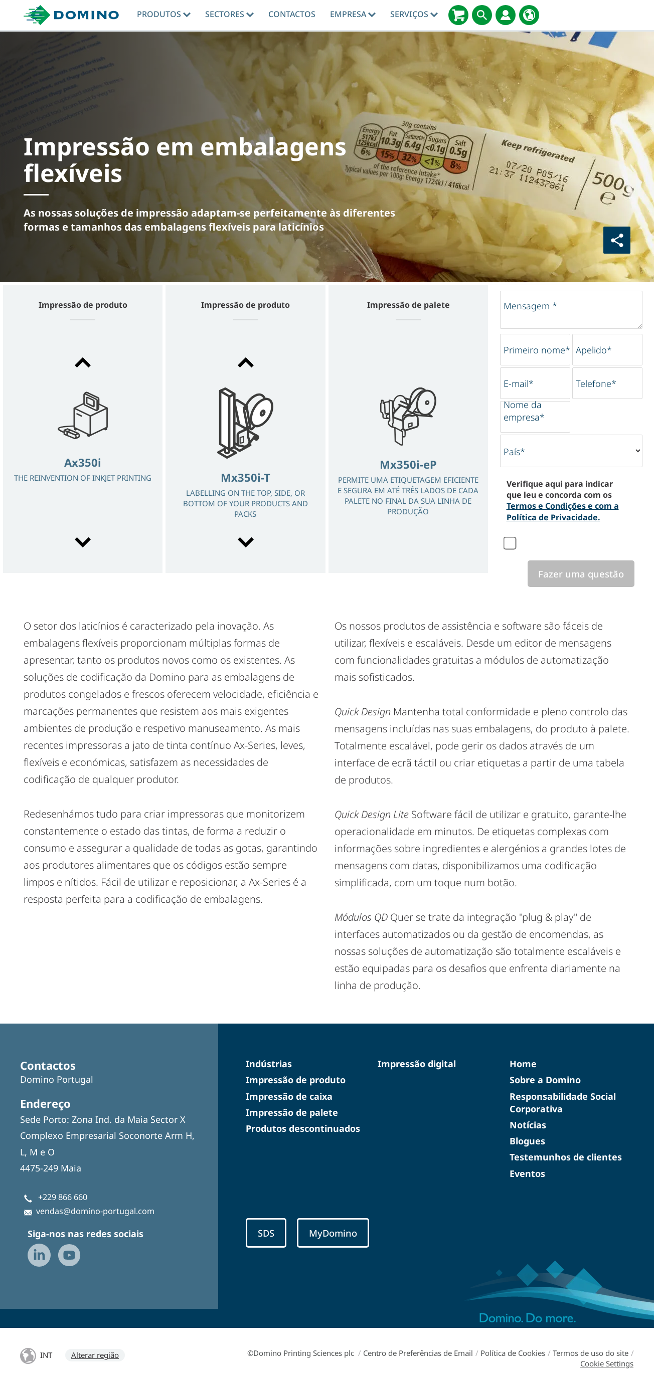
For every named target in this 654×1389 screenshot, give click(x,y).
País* (514, 452)
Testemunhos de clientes (566, 1157)
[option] (83, 453)
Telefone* (596, 383)
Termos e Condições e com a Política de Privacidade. (563, 511)
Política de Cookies (512, 1353)
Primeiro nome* (537, 350)
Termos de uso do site (590, 1353)
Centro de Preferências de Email (418, 1353)
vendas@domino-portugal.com (95, 1211)
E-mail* (519, 383)
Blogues (527, 1141)
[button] (83, 362)
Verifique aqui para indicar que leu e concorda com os (563, 500)
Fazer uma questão (581, 573)
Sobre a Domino (545, 1080)
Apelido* (594, 350)
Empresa (353, 14)
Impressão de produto (296, 1080)
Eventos (527, 1173)
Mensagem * (530, 306)
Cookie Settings (606, 1363)
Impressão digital (417, 1064)
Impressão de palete (292, 1112)
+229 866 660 (62, 1197)
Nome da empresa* (524, 411)
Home (523, 1064)
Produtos (164, 14)
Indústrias (269, 1064)
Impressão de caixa (289, 1096)
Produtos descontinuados (303, 1128)
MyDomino (333, 1233)
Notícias (528, 1125)
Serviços (414, 14)
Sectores (229, 14)
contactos (291, 14)
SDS (266, 1233)
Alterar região (95, 1355)
